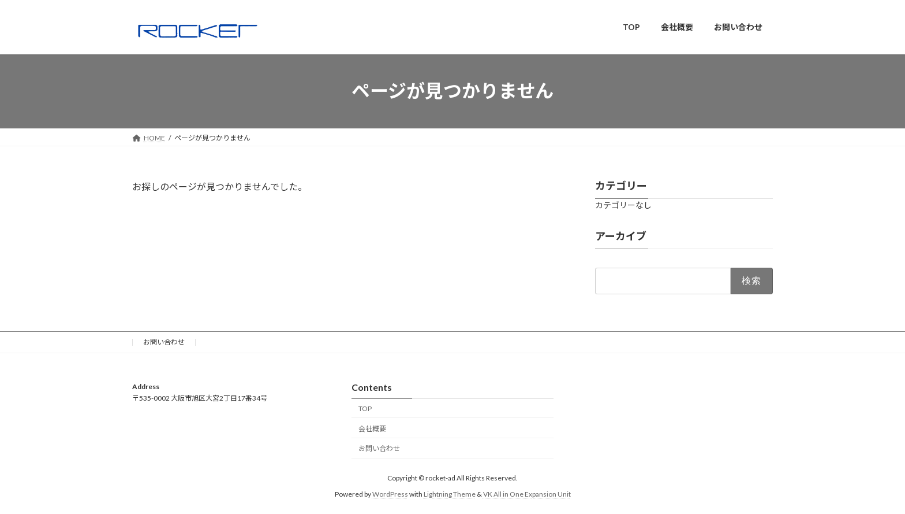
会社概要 (372, 428)
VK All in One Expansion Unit (527, 494)
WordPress (390, 494)
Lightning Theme (450, 494)
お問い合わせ (164, 342)
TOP (365, 408)
